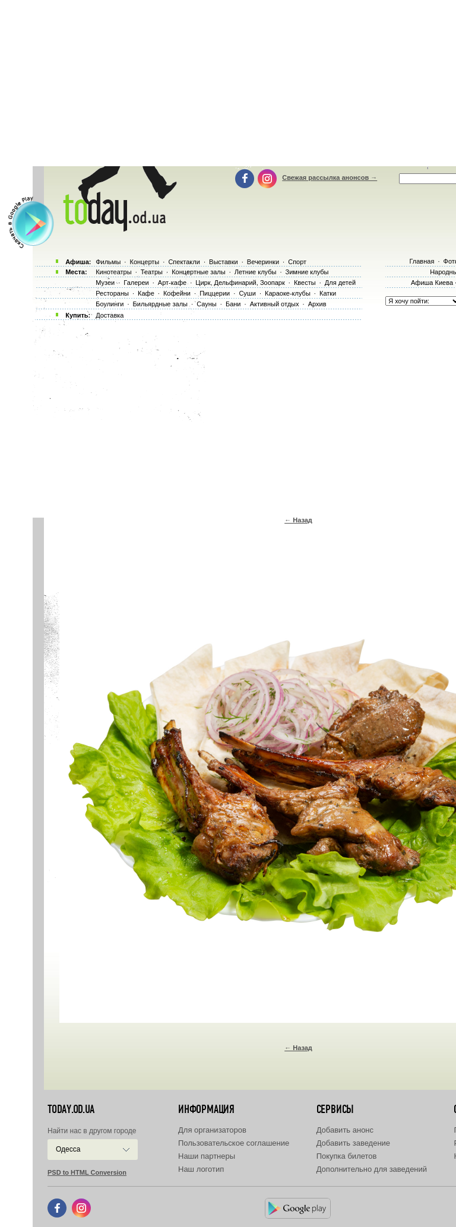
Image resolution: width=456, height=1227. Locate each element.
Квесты (305, 282)
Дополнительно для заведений (371, 1169)
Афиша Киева (432, 282)
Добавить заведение (353, 1143)
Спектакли (184, 261)
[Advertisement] (244, 415)
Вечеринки (263, 261)
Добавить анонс (344, 1129)
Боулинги (110, 303)
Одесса (68, 1149)
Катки (327, 293)
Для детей (340, 282)
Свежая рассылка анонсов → (329, 177)
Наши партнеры (206, 1156)
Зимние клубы (307, 271)
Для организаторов (212, 1129)
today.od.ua (71, 1109)
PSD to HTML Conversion (87, 1172)
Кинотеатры (113, 271)
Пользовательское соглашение (233, 1143)
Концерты (144, 261)
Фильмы (108, 261)
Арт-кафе (172, 282)
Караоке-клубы (288, 293)
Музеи (105, 282)
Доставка (110, 315)
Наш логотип (201, 1169)
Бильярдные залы (160, 303)
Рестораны (112, 293)
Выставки (223, 261)
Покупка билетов (346, 1156)
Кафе (146, 293)
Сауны (207, 303)
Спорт (297, 261)
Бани (233, 303)
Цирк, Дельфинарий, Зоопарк (239, 282)
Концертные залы (198, 271)
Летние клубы (256, 271)
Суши (247, 293)
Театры (152, 271)
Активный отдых (274, 303)
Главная (421, 261)
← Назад (298, 520)
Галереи (136, 282)
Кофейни (177, 293)
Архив (317, 303)
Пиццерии (215, 293)
